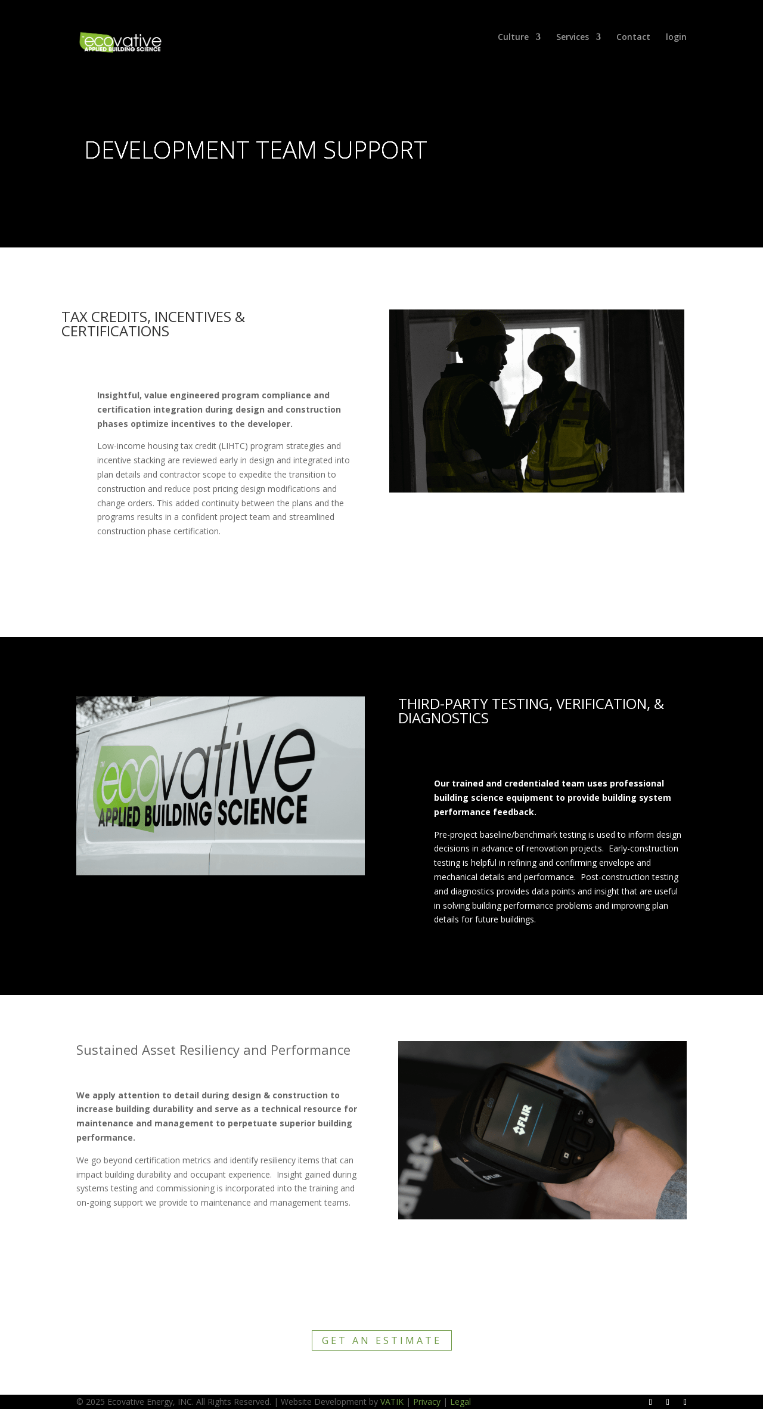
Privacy (427, 1401)
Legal (460, 1401)
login (676, 37)
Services (572, 37)
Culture (513, 37)
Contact (633, 37)
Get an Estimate (382, 1340)
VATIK (392, 1401)
